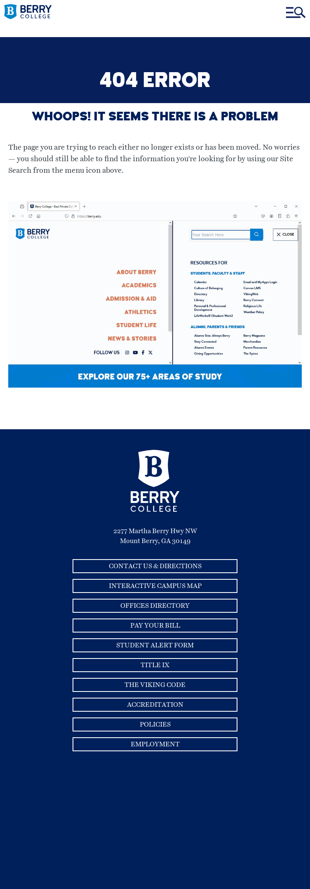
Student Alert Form (155, 645)
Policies (155, 724)
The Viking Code (155, 685)
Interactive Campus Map (155, 586)
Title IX (155, 665)
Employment (155, 744)
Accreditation (155, 704)
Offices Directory (155, 605)
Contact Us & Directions (155, 566)
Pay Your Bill (155, 625)
